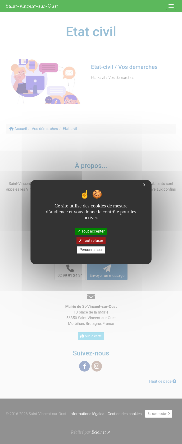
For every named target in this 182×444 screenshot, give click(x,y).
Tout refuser (91, 240)
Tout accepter (91, 231)
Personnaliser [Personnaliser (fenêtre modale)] (91, 250)
